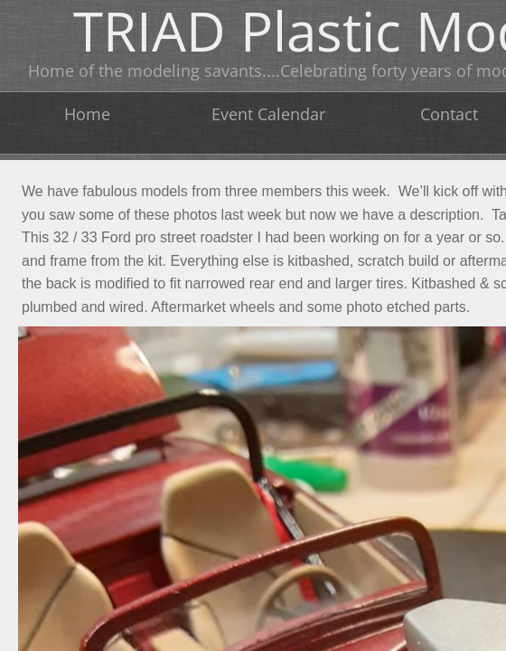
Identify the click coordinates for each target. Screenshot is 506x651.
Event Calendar (268, 114)
